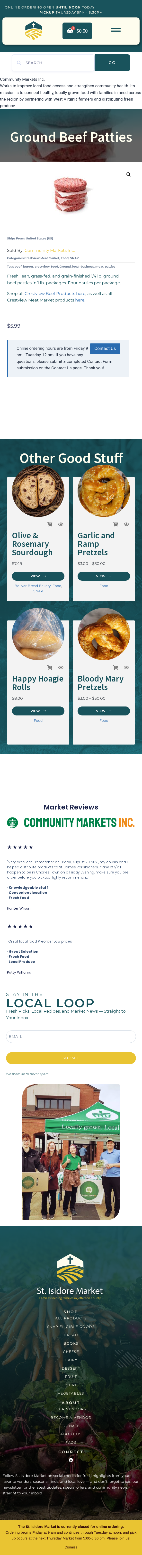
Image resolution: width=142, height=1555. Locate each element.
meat (99, 266)
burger (28, 266)
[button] (128, 174)
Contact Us (105, 348)
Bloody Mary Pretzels (101, 682)
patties (110, 266)
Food (65, 258)
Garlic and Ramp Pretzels (96, 544)
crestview (42, 266)
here (79, 300)
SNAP (74, 258)
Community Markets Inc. (50, 250)
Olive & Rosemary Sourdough (32, 544)
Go (112, 62)
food (54, 266)
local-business (83, 266)
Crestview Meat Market (41, 258)
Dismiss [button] (71, 1547)
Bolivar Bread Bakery (33, 586)
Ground (65, 266)
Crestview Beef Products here (55, 293)
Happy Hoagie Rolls (37, 682)
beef (18, 266)
